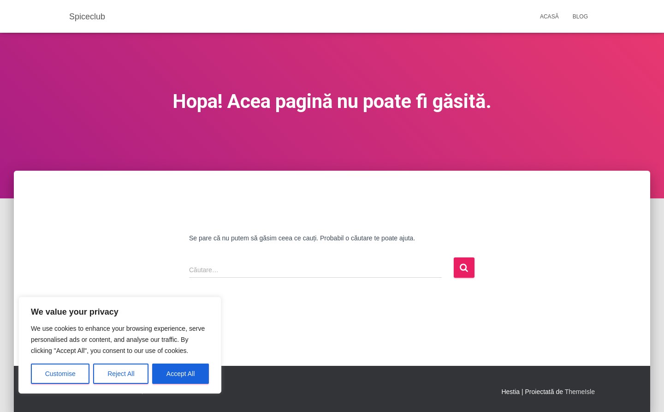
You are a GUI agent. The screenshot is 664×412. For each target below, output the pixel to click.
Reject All (120, 373)
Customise (60, 373)
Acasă (549, 16)
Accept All (180, 373)
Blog (580, 16)
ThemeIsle (580, 391)
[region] (119, 345)
